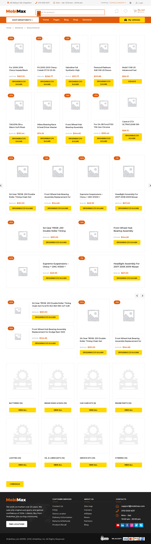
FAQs (55, 510)
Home (8, 28)
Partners (88, 521)
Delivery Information (62, 517)
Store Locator (59, 513)
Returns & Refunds (61, 521)
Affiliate (88, 513)
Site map (88, 506)
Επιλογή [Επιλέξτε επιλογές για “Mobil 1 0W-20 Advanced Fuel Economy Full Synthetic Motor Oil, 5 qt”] (132, 81)
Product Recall (59, 525)
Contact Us (57, 506)
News (87, 517)
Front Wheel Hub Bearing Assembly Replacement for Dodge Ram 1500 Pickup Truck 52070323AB (49, 332)
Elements (19, 28)
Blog (86, 525)
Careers (88, 510)
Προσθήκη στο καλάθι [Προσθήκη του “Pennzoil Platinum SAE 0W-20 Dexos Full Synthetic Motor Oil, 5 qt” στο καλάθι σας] (103, 82)
